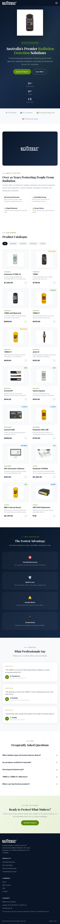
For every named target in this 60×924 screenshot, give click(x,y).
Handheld (13, 243)
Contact (5, 891)
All (5, 243)
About (4, 882)
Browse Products (30, 823)
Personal (23, 243)
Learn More (40, 72)
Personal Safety (7, 865)
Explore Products (22, 72)
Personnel (33, 243)
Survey (43, 243)
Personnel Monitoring (9, 868)
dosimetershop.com (23, 816)
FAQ (3, 888)
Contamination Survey (9, 871)
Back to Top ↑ (53, 921)
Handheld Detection (8, 862)
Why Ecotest (6, 885)
